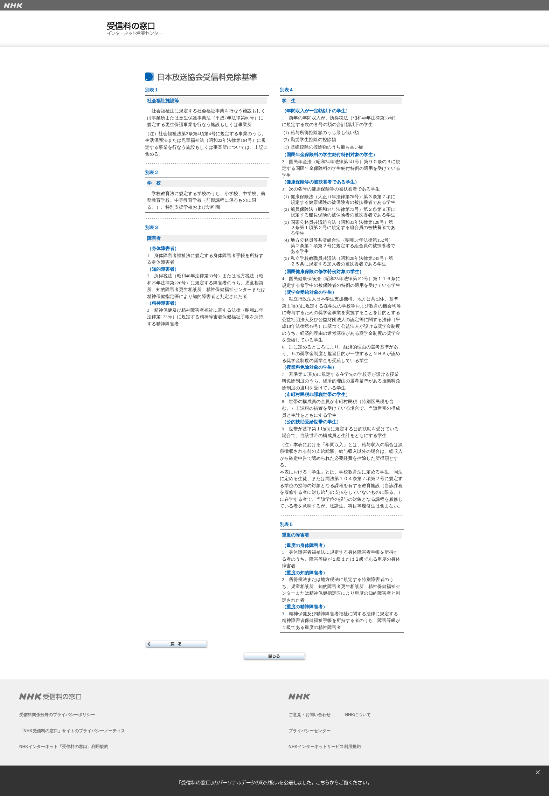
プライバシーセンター (310, 730)
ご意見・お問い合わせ (310, 714)
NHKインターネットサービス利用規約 (325, 746)
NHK (299, 696)
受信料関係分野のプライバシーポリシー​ (57, 714)
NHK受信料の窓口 (50, 696)
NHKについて (358, 714)
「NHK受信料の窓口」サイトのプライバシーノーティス (72, 730)
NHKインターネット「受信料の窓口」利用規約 (63, 746)
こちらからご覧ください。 (343, 782)
